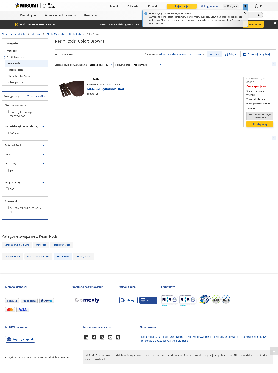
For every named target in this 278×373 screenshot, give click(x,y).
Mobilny (127, 300)
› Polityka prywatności (199, 336)
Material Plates (15, 69)
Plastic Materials (55, 34)
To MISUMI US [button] (253, 24)
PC (145, 300)
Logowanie (209, 6)
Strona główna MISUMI (14, 34)
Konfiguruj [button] (260, 124)
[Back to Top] (274, 351)
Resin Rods (75, 34)
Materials (36, 34)
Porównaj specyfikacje (259, 54)
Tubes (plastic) (15, 82)
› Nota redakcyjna (150, 336)
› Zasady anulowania (226, 336)
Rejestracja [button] (181, 6)
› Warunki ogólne (173, 336)
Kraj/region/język (23, 339)
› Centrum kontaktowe (254, 336)
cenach (199, 54)
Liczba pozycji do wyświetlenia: (71, 64)
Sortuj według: (122, 64)
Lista (216, 54)
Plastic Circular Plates (19, 76)
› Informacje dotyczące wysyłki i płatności (164, 340)
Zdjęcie (233, 54)
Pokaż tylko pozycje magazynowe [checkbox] (21, 114)
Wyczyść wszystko (36, 96)
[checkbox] (24, 133)
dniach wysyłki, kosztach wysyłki (177, 54)
